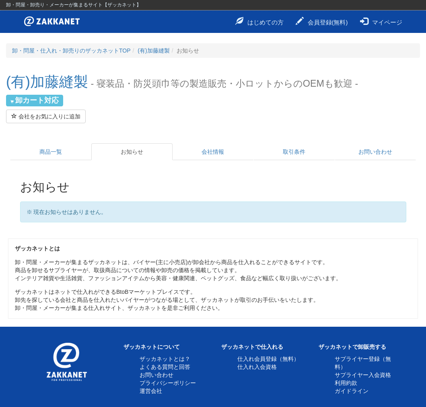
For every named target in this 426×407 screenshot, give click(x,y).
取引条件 (294, 152)
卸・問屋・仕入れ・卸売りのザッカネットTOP (71, 50)
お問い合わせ (375, 152)
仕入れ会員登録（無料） (268, 359)
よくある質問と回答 (165, 367)
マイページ (381, 21)
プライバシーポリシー (168, 383)
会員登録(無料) (322, 21)
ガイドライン (351, 391)
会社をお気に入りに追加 (45, 116)
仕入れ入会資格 (257, 367)
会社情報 (213, 152)
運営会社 (151, 391)
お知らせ (132, 152)
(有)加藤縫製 (153, 50)
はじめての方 (259, 21)
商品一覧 (50, 152)
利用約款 (346, 383)
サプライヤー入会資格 (363, 375)
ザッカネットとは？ (165, 359)
